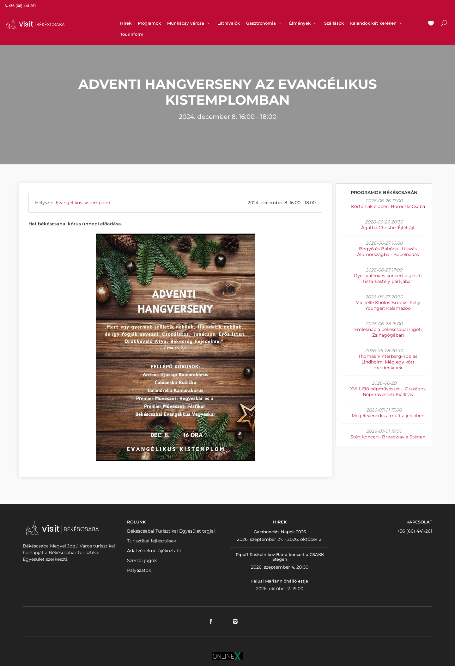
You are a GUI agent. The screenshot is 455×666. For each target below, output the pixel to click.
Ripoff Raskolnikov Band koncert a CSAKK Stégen (280, 557)
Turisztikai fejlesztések (151, 541)
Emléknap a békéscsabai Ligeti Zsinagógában (388, 332)
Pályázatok (139, 570)
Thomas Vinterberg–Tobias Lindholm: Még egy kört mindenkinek (387, 361)
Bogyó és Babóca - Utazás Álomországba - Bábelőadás (388, 251)
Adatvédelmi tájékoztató (154, 550)
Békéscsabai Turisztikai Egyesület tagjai (171, 531)
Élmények (303, 23)
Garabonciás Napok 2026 (280, 531)
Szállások (334, 23)
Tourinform (131, 34)
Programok (149, 23)
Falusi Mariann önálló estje (279, 581)
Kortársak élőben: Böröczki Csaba (388, 206)
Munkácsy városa (189, 23)
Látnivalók (228, 23)
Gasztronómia (264, 23)
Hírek (125, 23)
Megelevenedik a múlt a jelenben (388, 416)
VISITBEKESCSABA (35, 23)
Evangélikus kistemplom (83, 202)
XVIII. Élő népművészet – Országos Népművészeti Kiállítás (388, 391)
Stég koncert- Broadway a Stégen (387, 437)
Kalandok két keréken (376, 23)
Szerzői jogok (142, 560)
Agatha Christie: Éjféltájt (388, 227)
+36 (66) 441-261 (414, 531)
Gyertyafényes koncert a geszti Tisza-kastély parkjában (388, 278)
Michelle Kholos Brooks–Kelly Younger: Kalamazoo (387, 305)
